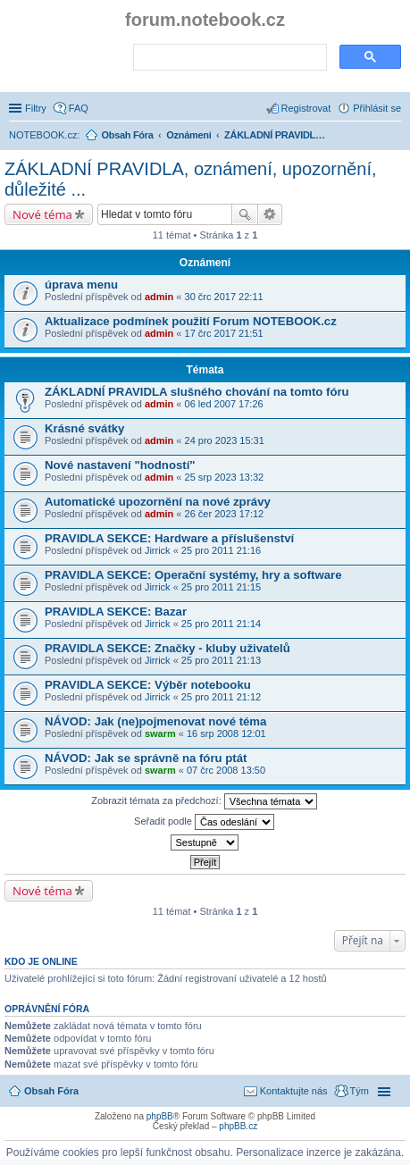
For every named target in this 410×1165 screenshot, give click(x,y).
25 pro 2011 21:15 (221, 587)
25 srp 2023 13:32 (224, 477)
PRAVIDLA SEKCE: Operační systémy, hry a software (193, 575)
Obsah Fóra (51, 1090)
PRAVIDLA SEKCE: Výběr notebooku (148, 684)
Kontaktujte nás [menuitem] (294, 1090)
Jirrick (158, 550)
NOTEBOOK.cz (43, 135)
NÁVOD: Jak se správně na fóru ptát (146, 758)
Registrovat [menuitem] (306, 108)
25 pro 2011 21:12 (221, 696)
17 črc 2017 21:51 (224, 333)
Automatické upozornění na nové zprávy (158, 501)
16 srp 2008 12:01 (226, 733)
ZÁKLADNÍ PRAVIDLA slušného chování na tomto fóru (197, 391)
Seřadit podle (204, 822)
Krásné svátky (84, 428)
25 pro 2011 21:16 (221, 550)
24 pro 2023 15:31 (224, 440)
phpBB (159, 1116)
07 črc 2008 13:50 (226, 770)
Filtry (35, 108)
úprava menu (81, 284)
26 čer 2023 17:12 (224, 513)
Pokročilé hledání (270, 214)
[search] (228, 58)
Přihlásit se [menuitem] (377, 108)
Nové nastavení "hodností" (120, 465)
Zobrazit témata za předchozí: (204, 801)
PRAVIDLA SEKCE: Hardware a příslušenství (169, 538)
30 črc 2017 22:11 (224, 296)
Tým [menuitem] (359, 1090)
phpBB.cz (238, 1126)
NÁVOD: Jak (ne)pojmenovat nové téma (155, 721)
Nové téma (42, 214)
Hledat (244, 214)
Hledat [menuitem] (394, 137)
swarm (160, 733)
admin (159, 296)
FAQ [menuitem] (78, 108)
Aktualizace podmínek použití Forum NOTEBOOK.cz (191, 321)
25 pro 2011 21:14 (221, 623)
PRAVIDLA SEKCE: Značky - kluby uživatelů (167, 648)
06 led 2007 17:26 (224, 403)
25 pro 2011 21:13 (221, 660)
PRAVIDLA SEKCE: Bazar (116, 611)
